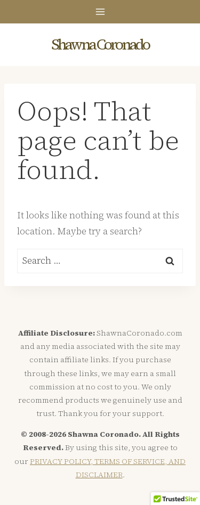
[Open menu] (100, 11)
